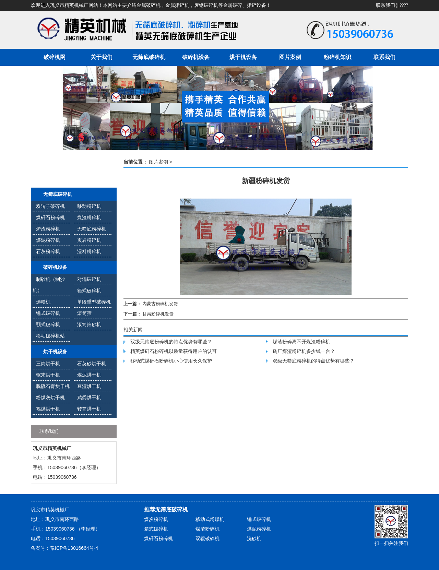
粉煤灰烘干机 (50, 397)
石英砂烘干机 (91, 363)
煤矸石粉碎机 (50, 217)
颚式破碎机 (48, 324)
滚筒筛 (84, 313)
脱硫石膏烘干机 (53, 386)
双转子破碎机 (50, 206)
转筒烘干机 (89, 409)
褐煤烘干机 (48, 409)
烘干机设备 (243, 57)
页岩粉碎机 (89, 240)
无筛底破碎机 (148, 57)
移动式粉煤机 (209, 519)
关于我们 (101, 57)
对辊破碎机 (89, 279)
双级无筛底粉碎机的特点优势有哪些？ (171, 341)
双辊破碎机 (207, 538)
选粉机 (43, 302)
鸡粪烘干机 (89, 397)
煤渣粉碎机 (89, 217)
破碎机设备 (196, 57)
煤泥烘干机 (89, 375)
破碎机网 (55, 57)
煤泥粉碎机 (48, 240)
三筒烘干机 (48, 363)
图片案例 (290, 57)
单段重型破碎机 (94, 302)
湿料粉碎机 (89, 251)
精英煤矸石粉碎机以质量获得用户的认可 (173, 351)
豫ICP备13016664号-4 (74, 548)
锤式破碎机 (48, 313)
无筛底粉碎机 (91, 228)
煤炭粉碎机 (156, 519)
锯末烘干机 (48, 375)
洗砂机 (254, 538)
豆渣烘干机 (89, 386)
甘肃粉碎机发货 (158, 314)
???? (404, 5)
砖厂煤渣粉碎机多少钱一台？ (304, 351)
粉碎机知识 (337, 57)
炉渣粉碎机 (48, 228)
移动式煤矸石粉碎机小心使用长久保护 (171, 361)
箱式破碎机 (89, 290)
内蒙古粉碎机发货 (160, 303)
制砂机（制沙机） (49, 284)
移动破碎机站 (50, 336)
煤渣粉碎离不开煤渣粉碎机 (301, 341)
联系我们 (385, 5)
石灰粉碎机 (48, 251)
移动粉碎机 (89, 206)
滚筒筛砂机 (89, 324)
